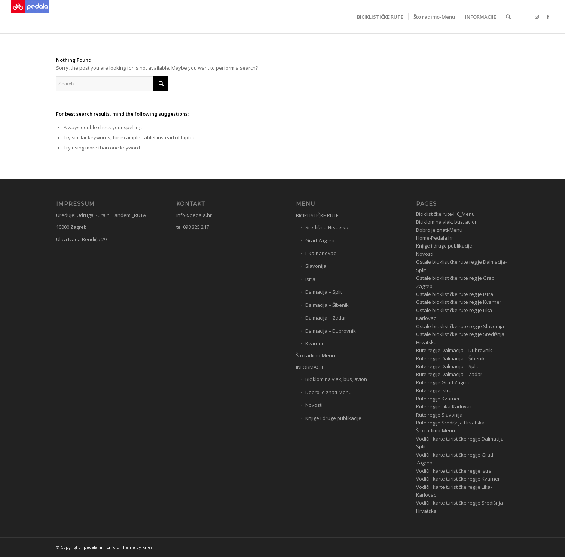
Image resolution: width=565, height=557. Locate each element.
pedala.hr (93, 547)
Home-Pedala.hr (434, 237)
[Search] (508, 16)
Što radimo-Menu (315, 355)
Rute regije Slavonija (439, 414)
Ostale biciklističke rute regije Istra (454, 294)
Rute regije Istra (434, 390)
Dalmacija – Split (323, 291)
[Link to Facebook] (548, 16)
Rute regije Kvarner (438, 398)
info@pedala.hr (194, 215)
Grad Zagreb (320, 240)
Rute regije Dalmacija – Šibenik (450, 358)
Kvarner (314, 343)
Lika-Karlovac (320, 253)
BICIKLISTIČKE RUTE (317, 215)
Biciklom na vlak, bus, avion (336, 379)
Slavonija (315, 266)
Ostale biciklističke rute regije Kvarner (458, 302)
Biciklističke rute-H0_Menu (445, 214)
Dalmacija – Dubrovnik (330, 330)
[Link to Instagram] (537, 16)
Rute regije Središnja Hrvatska (450, 422)
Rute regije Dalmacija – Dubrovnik (454, 350)
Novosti (314, 405)
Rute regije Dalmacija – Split (447, 366)
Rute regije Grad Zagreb (443, 382)
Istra (310, 279)
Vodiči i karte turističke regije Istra (454, 470)
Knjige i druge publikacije (333, 418)
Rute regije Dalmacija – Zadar (449, 374)
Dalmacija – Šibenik (327, 305)
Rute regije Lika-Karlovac (444, 406)
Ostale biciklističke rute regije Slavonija (460, 326)
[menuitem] (380, 16)
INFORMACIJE (310, 367)
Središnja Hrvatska (326, 227)
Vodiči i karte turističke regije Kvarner (458, 478)
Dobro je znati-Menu (328, 392)
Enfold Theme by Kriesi (130, 547)
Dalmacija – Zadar (325, 317)
